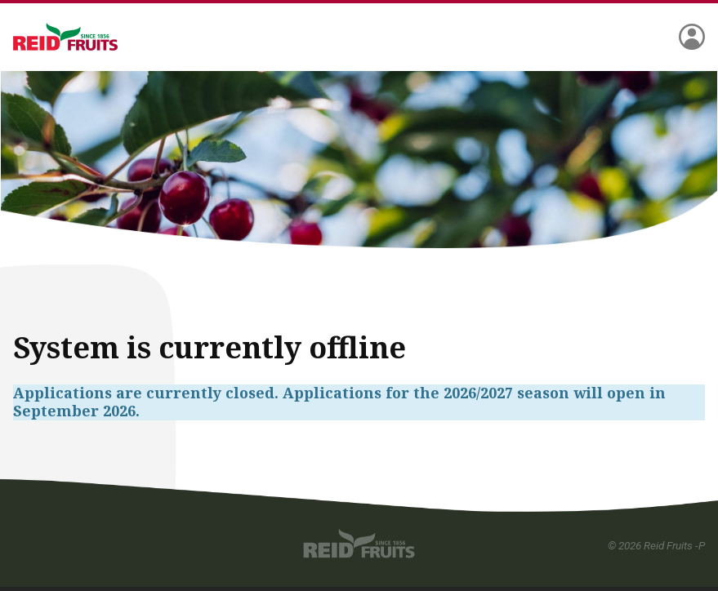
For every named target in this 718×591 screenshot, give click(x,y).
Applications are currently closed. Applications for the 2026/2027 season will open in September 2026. (339, 402)
